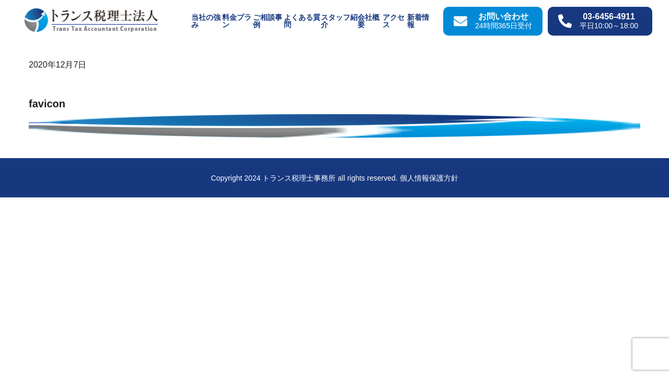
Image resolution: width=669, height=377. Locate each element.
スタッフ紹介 (339, 21)
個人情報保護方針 (429, 178)
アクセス (394, 21)
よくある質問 (302, 21)
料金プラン (236, 21)
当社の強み (206, 21)
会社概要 (368, 21)
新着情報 (418, 21)
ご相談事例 (267, 21)
